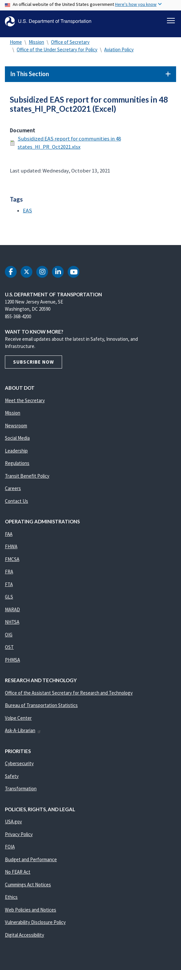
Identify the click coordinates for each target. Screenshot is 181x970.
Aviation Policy (119, 49)
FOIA (10, 847)
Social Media (17, 438)
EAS (27, 210)
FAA (8, 534)
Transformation (21, 788)
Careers (13, 488)
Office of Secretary (70, 42)
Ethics (11, 897)
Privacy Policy (19, 834)
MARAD (12, 609)
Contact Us (16, 501)
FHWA (11, 546)
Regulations (17, 463)
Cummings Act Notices (28, 884)
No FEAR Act (17, 872)
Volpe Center (18, 718)
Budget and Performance (31, 859)
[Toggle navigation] (171, 20)
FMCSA (12, 559)
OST (9, 647)
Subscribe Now (33, 362)
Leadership (16, 451)
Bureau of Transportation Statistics (41, 705)
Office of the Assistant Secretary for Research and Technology (69, 693)
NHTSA (12, 622)
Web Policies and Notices (30, 910)
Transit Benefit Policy (27, 476)
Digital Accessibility (24, 935)
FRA (9, 571)
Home (16, 42)
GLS (9, 597)
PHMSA (12, 660)
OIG (8, 635)
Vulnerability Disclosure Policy (35, 922)
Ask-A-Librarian (23, 730)
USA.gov (13, 821)
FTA (9, 584)
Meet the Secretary (25, 400)
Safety (12, 776)
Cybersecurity (19, 763)
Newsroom (16, 425)
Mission (36, 42)
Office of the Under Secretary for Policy (57, 49)
